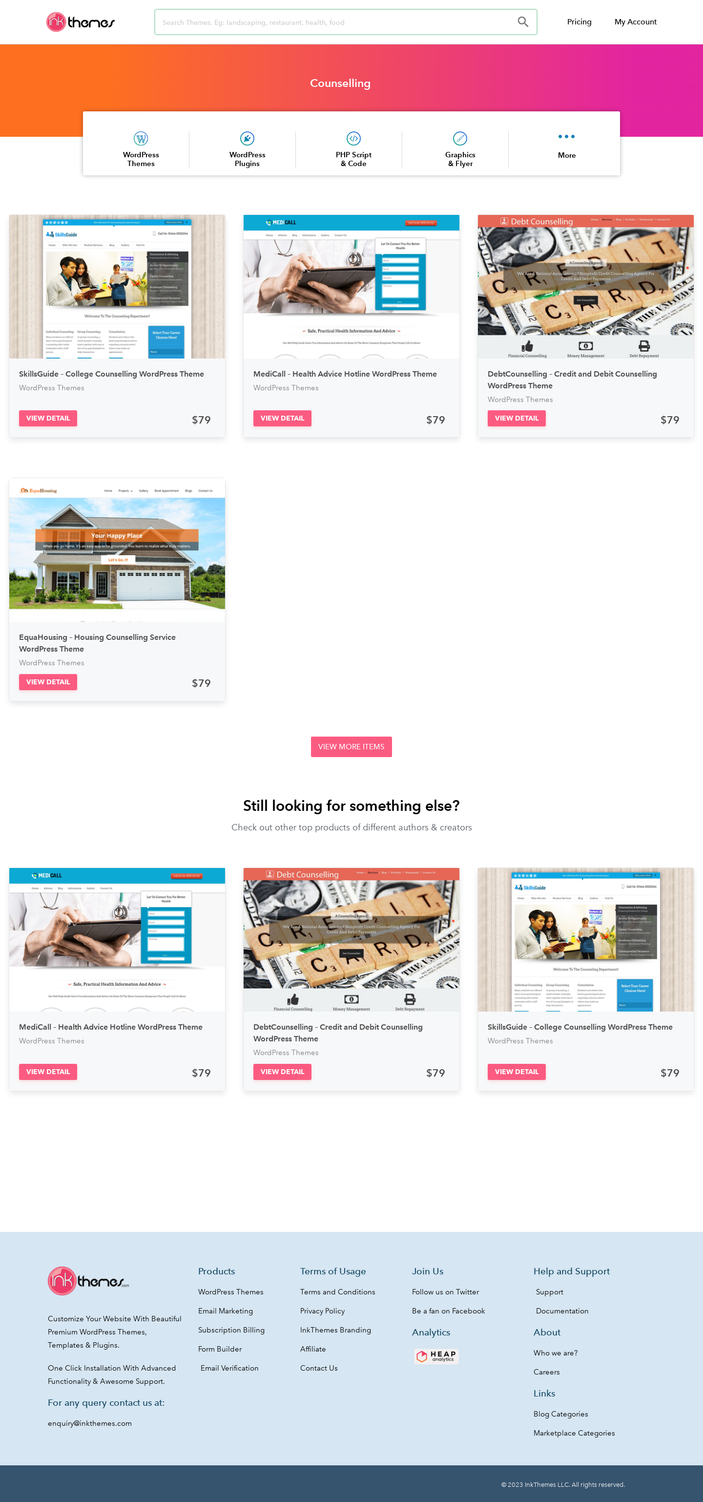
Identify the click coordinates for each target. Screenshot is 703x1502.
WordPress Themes (141, 159)
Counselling (340, 83)
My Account (636, 21)
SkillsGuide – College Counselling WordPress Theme (111, 374)
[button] (48, 418)
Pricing (579, 21)
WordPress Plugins (247, 159)
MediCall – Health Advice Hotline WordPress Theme (345, 374)
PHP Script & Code (354, 159)
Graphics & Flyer (460, 159)
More (567, 155)
